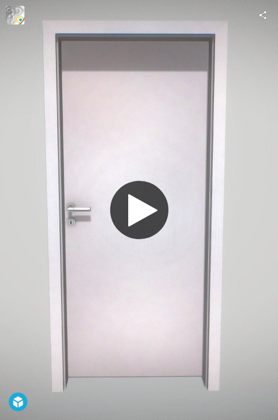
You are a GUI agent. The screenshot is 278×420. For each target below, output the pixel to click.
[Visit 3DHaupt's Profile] (15, 15)
